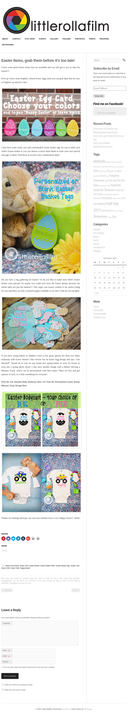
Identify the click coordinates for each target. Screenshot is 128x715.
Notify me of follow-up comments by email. (18, 685)
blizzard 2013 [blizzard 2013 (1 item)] (97, 166)
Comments (99, 313)
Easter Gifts (5, 568)
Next (75, 590)
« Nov (96, 293)
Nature (96, 236)
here (66, 78)
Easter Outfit (15, 568)
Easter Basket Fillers (47, 566)
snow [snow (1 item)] (115, 210)
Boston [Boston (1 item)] (107, 166)
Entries (98, 310)
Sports (95, 240)
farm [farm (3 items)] (95, 170)
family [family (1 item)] (122, 166)
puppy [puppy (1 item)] (115, 198)
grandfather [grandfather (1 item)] (96, 176)
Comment (6, 623)
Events (42, 39)
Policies (67, 39)
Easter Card (75, 566)
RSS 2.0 (59, 581)
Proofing (104, 39)
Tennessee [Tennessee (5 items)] (100, 216)
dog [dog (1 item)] (118, 166)
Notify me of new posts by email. (15, 690)
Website (5, 662)
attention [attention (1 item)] (108, 162)
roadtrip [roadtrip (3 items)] (101, 203)
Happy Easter (25, 568)
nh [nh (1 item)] (111, 194)
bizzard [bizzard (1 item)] (120, 162)
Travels (96, 244)
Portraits (80, 39)
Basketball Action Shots (103, 146)
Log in (96, 306)
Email (6, 656)
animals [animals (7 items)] (99, 161)
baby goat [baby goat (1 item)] (114, 162)
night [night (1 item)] (114, 194)
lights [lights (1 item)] (106, 180)
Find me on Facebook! (108, 104)
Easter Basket (34, 566)
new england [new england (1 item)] (106, 194)
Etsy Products (74, 578)
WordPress (66, 709)
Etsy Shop (30, 39)
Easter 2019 (24, 566)
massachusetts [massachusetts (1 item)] (103, 185)
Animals (96, 229)
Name (6, 650)
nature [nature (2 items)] (100, 194)
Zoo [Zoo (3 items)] (114, 216)
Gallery (54, 39)
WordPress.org (99, 317)
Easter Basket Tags (63, 566)
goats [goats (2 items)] (119, 171)
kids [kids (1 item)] (107, 176)
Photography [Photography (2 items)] (107, 198)
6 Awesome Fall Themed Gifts (105, 128)
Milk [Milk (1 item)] (108, 185)
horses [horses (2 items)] (103, 175)
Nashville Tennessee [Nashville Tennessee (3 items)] (104, 189)
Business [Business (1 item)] (111, 166)
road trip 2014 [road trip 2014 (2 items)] (107, 210)
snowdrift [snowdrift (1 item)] (120, 210)
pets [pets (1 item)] (117, 194)
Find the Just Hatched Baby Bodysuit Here (21, 382)
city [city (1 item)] (116, 166)
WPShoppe (88, 709)
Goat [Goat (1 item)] (115, 171)
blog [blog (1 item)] (103, 166)
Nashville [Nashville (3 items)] (116, 185)
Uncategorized (6, 581)
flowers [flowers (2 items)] (110, 171)
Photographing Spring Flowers (105, 132)
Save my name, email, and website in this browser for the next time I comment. (29, 667)
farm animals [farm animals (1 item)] (102, 171)
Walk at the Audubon (101, 143)
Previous (7, 590)
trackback (14, 583)
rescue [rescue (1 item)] (119, 198)
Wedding (97, 251)
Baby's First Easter (12, 566)
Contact (16, 39)
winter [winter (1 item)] (109, 217)
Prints (92, 39)
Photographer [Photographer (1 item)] (97, 198)
